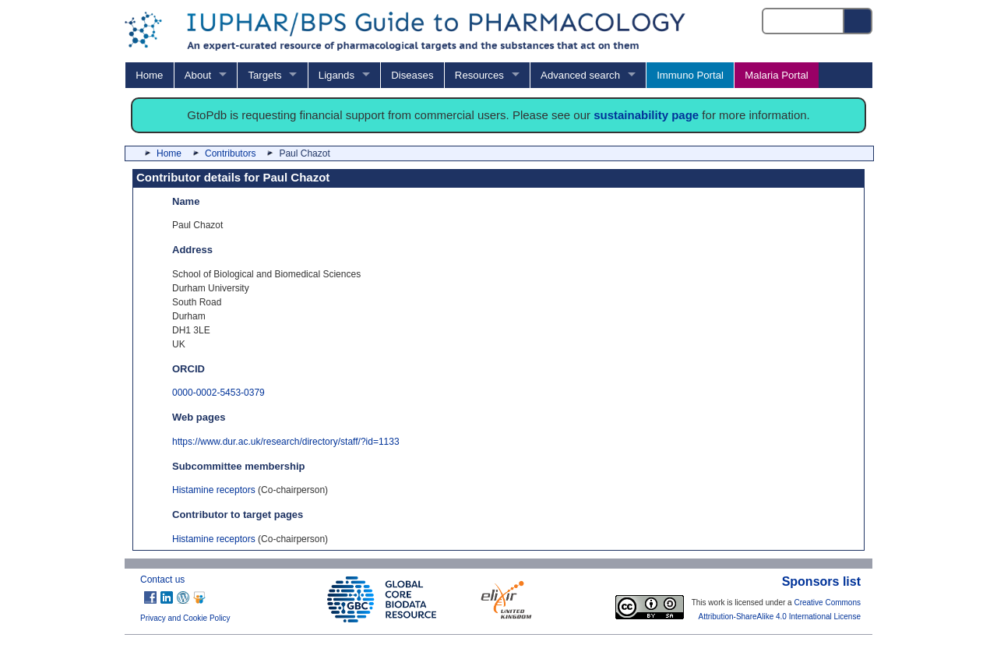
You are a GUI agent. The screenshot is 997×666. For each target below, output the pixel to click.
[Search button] (858, 21)
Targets (264, 75)
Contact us (162, 579)
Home (149, 75)
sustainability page (646, 115)
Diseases (412, 75)
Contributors (230, 153)
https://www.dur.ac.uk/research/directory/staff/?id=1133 (286, 441)
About (198, 75)
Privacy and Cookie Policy (185, 618)
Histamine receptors (213, 490)
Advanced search (580, 75)
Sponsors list (821, 581)
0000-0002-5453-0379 (218, 392)
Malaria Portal (776, 75)
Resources (479, 75)
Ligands (336, 75)
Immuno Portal (690, 75)
